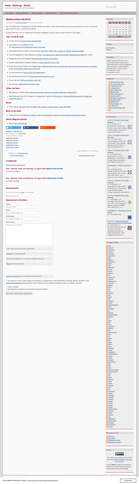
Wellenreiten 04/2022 (12, 138)
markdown (111, 352)
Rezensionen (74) (116, 104)
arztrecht (111, 254)
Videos (110, 413)
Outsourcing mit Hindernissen (34, 72)
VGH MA (110, 411)
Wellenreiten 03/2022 (12, 140)
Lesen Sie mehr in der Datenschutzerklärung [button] (42, 480)
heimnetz (111, 326)
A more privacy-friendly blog (31, 41)
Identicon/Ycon (16, 276)
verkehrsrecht (112, 409)
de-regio (111, 283)
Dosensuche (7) (115, 96)
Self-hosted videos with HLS (31, 80)
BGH (109, 265)
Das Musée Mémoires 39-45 (87, 155)
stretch (110, 393)
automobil (111, 256)
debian (110, 285)
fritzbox (110, 316)
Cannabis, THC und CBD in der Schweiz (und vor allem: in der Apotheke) (45, 107)
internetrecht (112, 332)
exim (109, 307)
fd (109, 311)
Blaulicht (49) (115, 92)
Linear (22, 192)
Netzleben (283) (116, 100)
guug (109, 320)
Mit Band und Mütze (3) (118, 98)
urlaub (110, 405)
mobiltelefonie (113, 354)
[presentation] (20, 270)
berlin (110, 263)
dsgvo (110, 297)
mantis (110, 350)
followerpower (112, 315)
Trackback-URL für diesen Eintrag (15, 165)
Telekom (111, 399)
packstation (112, 362)
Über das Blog (37, 13)
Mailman (111, 348)
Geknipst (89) (115, 88)
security (110, 379)
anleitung (111, 250)
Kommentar (10, 222)
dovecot (110, 293)
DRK (109, 295)
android (110, 248)
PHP (109, 366)
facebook (111, 309)
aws (109, 258)
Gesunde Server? (23, 153)
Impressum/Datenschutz (69, 13)
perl (109, 364)
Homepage (10, 216)
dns (109, 291)
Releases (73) (115, 102)
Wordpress (111, 425)
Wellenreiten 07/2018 (55, 178)
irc (109, 336)
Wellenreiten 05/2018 (55, 169)
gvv (109, 322)
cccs (109, 275)
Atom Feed (111, 438)
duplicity (111, 301)
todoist (110, 401)
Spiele (110, 383)
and (109, 246)
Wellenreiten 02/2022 (12, 143)
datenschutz (112, 281)
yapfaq (110, 427)
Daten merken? (13, 287)
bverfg (110, 271)
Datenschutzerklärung (14, 283)
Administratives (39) (117, 82)
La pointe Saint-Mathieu (17, 155)
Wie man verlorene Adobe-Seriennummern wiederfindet (119, 222)
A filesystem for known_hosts (28, 84)
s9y (109, 375)
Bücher (110, 273)
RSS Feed (111, 436)
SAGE (110, 377)
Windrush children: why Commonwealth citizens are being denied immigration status (54, 115)
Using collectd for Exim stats (49, 62)
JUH (109, 340)
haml (109, 324)
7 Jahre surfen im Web (12, 147)
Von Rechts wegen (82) (118, 108)
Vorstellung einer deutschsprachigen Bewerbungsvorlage (63, 55)
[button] (13, 127)
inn (109, 330)
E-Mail (8, 210)
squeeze (111, 385)
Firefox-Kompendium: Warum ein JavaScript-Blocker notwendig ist (53, 92)
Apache (110, 252)
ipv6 (109, 334)
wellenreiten (22, 133)
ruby (109, 373)
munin (110, 356)
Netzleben (9, 131)
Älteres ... (109, 49)
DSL (109, 299)
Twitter (110, 403)
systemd (111, 397)
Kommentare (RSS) (114, 440)
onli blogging (112, 165)
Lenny (110, 342)
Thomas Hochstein (21, 23)
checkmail (111, 277)
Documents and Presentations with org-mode (28, 47)
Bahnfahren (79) (116, 86)
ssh (109, 387)
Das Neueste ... (111, 48)
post (109, 368)
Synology (111, 395)
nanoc (110, 358)
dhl (109, 289)
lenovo (110, 344)
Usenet (110, 407)
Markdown (9, 253)
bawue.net (111, 261)
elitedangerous (113, 305)
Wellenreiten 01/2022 (12, 145)
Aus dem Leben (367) (117, 84)
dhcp (109, 287)
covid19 (110, 279)
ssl (109, 389)
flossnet (110, 313)
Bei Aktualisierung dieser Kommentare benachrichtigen (28, 289)
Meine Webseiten (22, 13)
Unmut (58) (114, 106)
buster (110, 269)
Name (8, 204)
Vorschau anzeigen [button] (13, 171)
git (109, 318)
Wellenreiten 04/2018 (18, 19)
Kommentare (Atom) (114, 442)
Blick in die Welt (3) (117, 94)
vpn (109, 417)
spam (110, 381)
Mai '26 (119, 36)
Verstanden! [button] (128, 480)
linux (109, 346)
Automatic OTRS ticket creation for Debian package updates (62, 51)
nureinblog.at (112, 210)
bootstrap (111, 267)
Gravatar (8, 276)
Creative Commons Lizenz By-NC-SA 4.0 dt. (122, 460)
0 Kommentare (17, 131)
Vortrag (110, 415)
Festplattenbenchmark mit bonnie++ (45, 59)
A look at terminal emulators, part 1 (42, 76)
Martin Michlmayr (20, 123)
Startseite (9, 13)
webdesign (111, 419)
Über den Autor (51, 13)
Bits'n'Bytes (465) (116, 90)
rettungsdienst (113, 372)
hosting (110, 328)
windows (111, 423)
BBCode (8, 263)
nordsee (111, 360)
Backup (110, 260)
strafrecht (111, 391)
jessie (110, 338)
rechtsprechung (113, 370)
